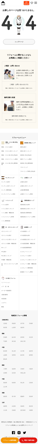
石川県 (22, 351)
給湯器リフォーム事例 (26, 272)
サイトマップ (29, 425)
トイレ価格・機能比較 (7, 212)
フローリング (24, 167)
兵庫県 (5, 373)
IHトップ (3, 247)
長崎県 (22, 406)
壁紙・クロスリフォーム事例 (9, 159)
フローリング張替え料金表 (27, 171)
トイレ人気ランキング (7, 208)
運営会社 (3, 422)
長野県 (14, 355)
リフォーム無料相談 (9, 440)
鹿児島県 (22, 410)
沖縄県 (31, 410)
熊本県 (31, 406)
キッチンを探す (5, 182)
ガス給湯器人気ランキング (27, 239)
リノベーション (5, 282)
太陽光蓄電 (4, 294)
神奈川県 (22, 341)
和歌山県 (22, 373)
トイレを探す (5, 204)
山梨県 (5, 355)
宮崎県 (14, 410)
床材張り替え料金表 (26, 155)
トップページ (19, 42)
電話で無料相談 (28, 440)
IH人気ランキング (6, 255)
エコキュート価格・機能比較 (28, 264)
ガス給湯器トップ (25, 231)
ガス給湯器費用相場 (26, 247)
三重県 (5, 369)
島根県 (14, 382)
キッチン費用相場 (6, 190)
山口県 (5, 386)
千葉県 (5, 341)
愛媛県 (22, 396)
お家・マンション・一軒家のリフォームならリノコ (19, 437)
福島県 (22, 327)
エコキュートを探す (26, 255)
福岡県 (5, 406)
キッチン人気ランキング (8, 186)
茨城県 (5, 337)
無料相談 (26, 4)
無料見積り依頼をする (19, 116)
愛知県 (5, 359)
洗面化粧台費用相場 (26, 212)
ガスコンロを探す (6, 235)
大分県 (5, 410)
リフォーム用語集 (10, 425)
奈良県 (14, 373)
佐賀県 (14, 406)
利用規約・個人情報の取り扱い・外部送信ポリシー (21, 422)
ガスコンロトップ (6, 231)
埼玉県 (31, 337)
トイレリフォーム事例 (7, 216)
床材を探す (23, 147)
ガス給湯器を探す (25, 235)
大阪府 (31, 369)
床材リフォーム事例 (26, 159)
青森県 (14, 323)
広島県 (31, 382)
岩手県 (22, 323)
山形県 (14, 327)
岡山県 (22, 382)
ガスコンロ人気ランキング (8, 239)
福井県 (31, 351)
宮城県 (31, 323)
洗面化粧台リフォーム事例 (27, 216)
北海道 (5, 323)
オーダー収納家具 (6, 290)
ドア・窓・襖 (5, 286)
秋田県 (5, 327)
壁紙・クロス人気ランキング (9, 151)
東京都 (14, 341)
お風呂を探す (24, 182)
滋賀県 (14, 369)
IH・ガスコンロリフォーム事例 (9, 264)
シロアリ (3, 302)
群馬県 (22, 337)
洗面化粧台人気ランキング (27, 208)
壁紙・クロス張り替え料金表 (9, 155)
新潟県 (5, 351)
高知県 (31, 396)
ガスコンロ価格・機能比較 (8, 243)
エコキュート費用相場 (26, 268)
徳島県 (5, 396)
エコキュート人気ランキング (28, 259)
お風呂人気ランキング (26, 186)
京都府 (22, 369)
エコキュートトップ (26, 251)
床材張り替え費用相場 (26, 163)
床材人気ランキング (26, 151)
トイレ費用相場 (5, 221)
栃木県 (14, 337)
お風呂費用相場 (24, 190)
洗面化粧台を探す (25, 204)
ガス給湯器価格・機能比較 (27, 243)
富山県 (14, 351)
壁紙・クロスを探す (7, 147)
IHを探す (3, 251)
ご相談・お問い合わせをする (19, 84)
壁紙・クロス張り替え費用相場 (9, 164)
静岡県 (31, 355)
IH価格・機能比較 (6, 259)
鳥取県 (5, 382)
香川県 (14, 396)
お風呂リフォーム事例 (26, 194)
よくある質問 (20, 425)
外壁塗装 (3, 298)
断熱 (2, 307)
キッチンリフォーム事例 (8, 194)
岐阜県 (22, 355)
